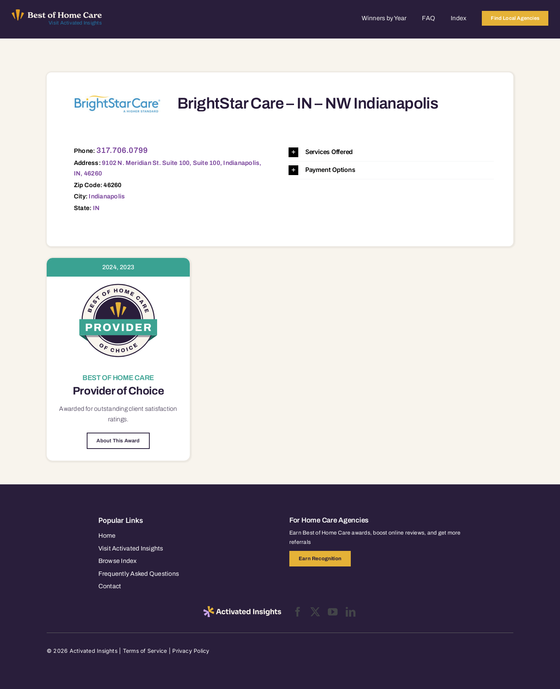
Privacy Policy (190, 650)
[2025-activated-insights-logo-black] (242, 609)
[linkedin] (350, 612)
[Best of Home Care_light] (57, 12)
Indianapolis (107, 196)
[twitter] (315, 612)
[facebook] (298, 612)
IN (96, 208)
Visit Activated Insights (75, 23)
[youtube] (333, 612)
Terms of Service (145, 650)
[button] (391, 152)
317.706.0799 (122, 150)
